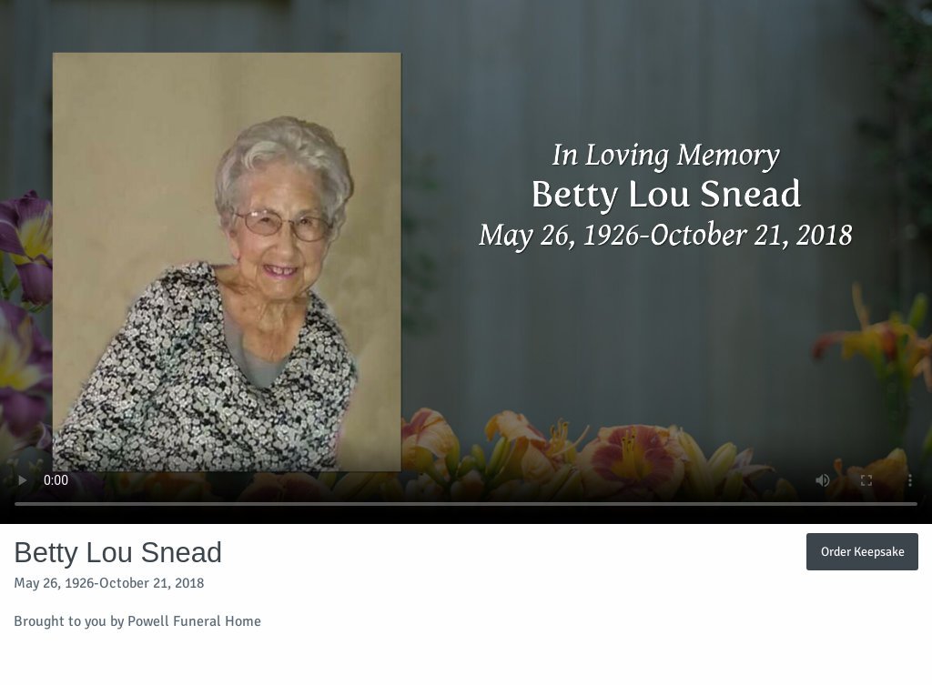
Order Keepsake (863, 551)
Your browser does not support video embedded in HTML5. (466, 262)
